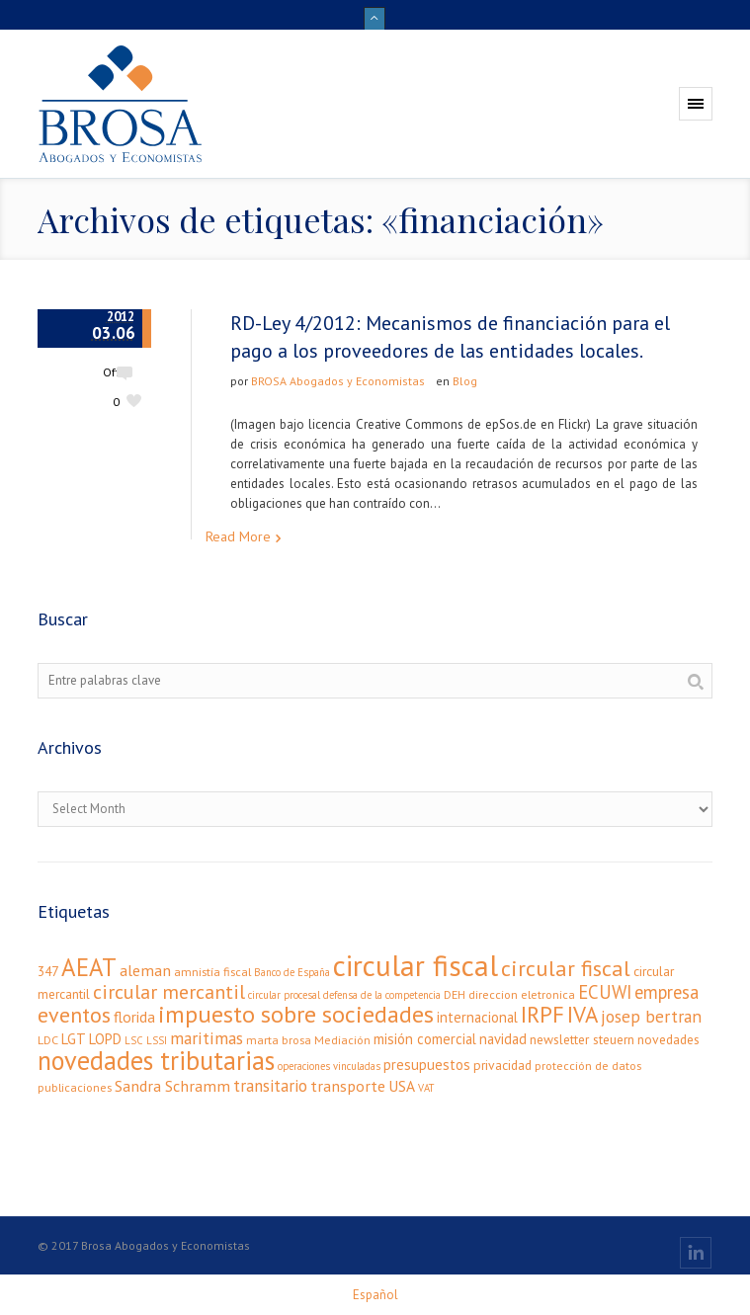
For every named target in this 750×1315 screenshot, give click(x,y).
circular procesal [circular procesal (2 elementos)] (284, 995)
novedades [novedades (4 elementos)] (668, 1039)
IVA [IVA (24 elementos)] (582, 1014)
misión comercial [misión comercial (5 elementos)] (425, 1038)
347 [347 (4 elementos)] (48, 971)
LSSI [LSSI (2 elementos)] (156, 1040)
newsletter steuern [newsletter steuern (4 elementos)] (582, 1039)
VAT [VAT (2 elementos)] (426, 1088)
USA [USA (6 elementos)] (401, 1086)
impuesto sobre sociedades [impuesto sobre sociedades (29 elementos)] (296, 1014)
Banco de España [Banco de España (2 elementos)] (292, 972)
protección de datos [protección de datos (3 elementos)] (588, 1065)
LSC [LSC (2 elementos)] (134, 1040)
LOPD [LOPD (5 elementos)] (105, 1038)
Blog (465, 380)
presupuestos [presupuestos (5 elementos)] (426, 1064)
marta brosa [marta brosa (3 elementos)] (278, 1039)
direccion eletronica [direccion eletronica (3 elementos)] (521, 994)
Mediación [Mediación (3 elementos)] (342, 1039)
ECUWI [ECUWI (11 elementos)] (604, 992)
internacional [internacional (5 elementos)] (477, 1017)
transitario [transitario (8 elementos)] (270, 1086)
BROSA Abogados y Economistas (338, 380)
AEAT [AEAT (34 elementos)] (89, 967)
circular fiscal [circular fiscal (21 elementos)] (565, 967)
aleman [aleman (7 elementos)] (145, 969)
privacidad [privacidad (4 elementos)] (502, 1065)
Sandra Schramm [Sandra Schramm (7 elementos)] (172, 1085)
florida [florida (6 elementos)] (134, 1017)
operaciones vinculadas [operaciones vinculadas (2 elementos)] (329, 1066)
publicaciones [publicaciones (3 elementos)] (75, 1087)
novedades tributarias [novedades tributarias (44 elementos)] (156, 1060)
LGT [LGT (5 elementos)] (73, 1038)
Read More (238, 536)
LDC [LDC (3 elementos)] (48, 1039)
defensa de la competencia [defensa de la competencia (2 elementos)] (382, 995)
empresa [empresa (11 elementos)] (666, 992)
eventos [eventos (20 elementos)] (74, 1014)
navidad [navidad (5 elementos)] (503, 1038)
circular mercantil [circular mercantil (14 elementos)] (169, 992)
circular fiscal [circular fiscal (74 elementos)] (415, 965)
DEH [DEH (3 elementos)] (454, 994)
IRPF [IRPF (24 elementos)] (542, 1014)
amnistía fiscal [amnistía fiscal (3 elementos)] (212, 971)
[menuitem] (375, 1294)
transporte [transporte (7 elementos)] (347, 1085)
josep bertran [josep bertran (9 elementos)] (651, 1016)
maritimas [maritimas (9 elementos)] (206, 1038)
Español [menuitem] (375, 1294)
